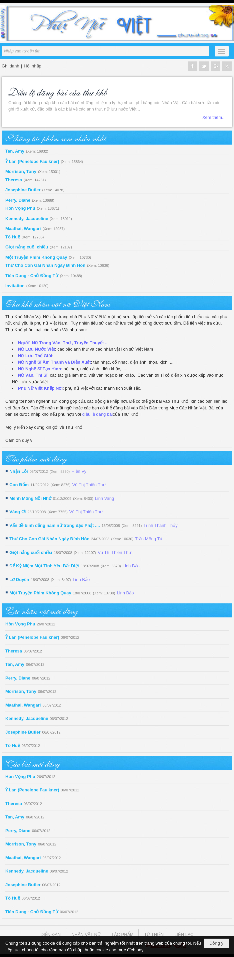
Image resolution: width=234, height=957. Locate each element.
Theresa (13, 179)
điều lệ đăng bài (97, 414)
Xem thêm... (214, 117)
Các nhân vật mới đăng (41, 610)
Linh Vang (104, 498)
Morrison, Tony (20, 171)
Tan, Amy (14, 151)
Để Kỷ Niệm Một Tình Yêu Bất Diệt (44, 565)
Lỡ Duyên (19, 579)
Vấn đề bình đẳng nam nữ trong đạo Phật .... (54, 525)
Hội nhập (32, 65)
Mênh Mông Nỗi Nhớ (30, 498)
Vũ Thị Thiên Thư (89, 484)
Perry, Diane (17, 200)
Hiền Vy (78, 471)
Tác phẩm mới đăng (36, 457)
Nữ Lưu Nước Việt (36, 349)
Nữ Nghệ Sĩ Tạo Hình (39, 368)
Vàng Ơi (17, 511)
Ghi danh (10, 65)
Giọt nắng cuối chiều (26, 246)
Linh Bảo (131, 565)
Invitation (15, 285)
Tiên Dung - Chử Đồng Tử (31, 275)
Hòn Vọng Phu (20, 208)
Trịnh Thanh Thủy (160, 525)
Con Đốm (19, 484)
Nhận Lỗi (18, 471)
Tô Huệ (12, 236)
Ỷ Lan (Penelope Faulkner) (32, 161)
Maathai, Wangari (23, 228)
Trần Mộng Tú (148, 538)
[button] (221, 51)
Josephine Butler (22, 189)
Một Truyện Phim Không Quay (36, 257)
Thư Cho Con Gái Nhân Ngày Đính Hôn (45, 265)
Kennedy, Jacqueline (26, 218)
